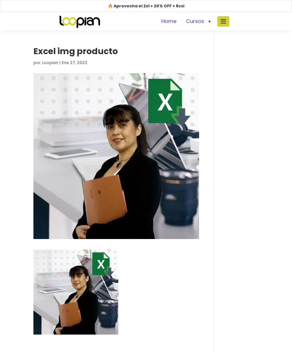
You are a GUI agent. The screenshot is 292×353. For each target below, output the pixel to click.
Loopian (50, 62)
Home (168, 21)
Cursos (195, 21)
